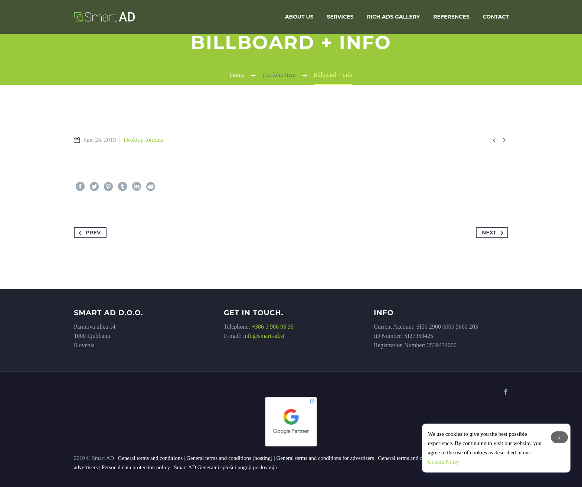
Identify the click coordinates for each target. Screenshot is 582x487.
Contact (496, 16)
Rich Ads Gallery (393, 16)
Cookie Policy (444, 462)
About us (299, 16)
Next (494, 232)
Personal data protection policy (136, 467)
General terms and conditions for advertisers (325, 458)
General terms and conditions (150, 458)
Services (340, 16)
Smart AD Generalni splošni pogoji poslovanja (225, 467)
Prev (88, 232)
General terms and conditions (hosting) (229, 458)
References (451, 16)
